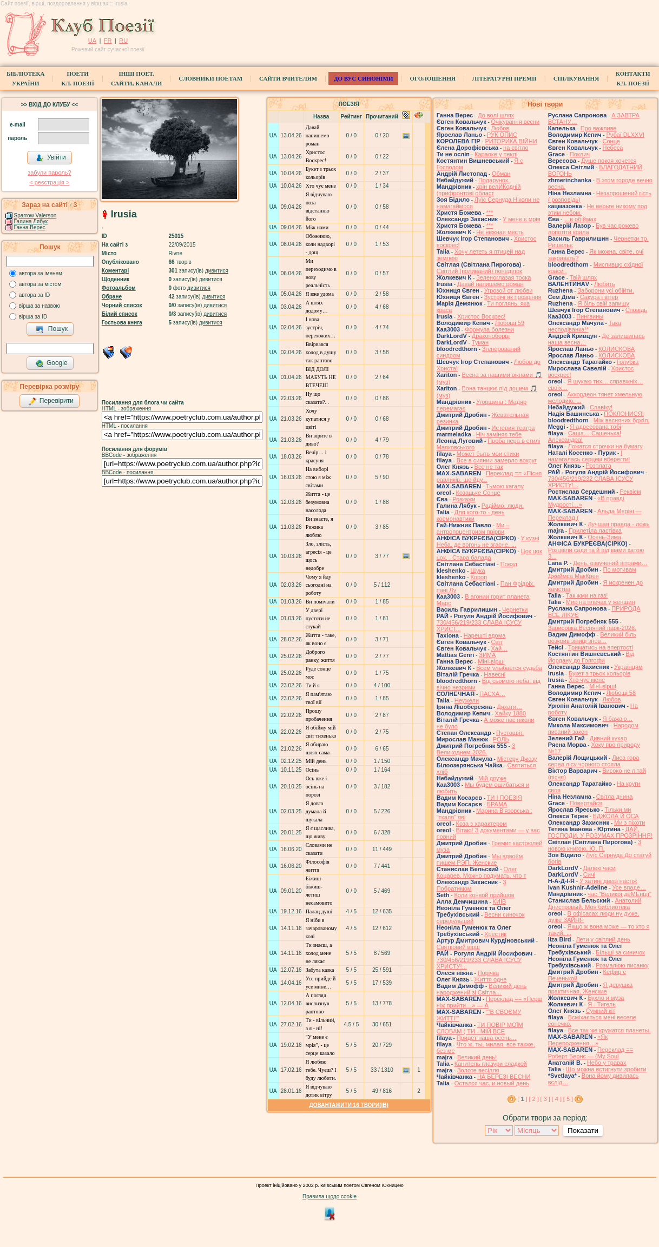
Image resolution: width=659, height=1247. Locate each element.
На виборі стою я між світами (318, 477)
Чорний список (122, 305)
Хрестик (495, 934)
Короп (478, 577)
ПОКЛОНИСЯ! (623, 413)
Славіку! (601, 407)
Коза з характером (481, 823)
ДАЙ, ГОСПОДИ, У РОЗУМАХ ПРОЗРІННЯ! (600, 832)
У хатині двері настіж (608, 881)
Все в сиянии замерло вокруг (497, 460)
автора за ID (34, 295)
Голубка (628, 362)
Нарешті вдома (485, 635)
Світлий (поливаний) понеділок (479, 271)
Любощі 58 (621, 692)
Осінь (312, 770)
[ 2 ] (533, 1099)
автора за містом (40, 284)
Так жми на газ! (587, 595)
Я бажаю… (618, 718)
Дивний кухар (608, 738)
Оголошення (433, 78)
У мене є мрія (522, 219)
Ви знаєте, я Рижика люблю (319, 527)
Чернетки (515, 609)
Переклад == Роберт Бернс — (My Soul (590, 1052)
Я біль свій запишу (603, 303)
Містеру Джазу (517, 758)
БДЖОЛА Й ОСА (616, 816)
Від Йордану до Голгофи (591, 657)
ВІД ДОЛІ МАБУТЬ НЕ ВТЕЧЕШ (321, 377)
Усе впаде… (629, 887)
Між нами (317, 227)
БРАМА (497, 804)
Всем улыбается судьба (509, 668)
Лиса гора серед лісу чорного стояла (594, 760)
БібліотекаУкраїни (25, 78)
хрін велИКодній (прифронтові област (479, 189)
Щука (477, 570)
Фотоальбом (119, 288)
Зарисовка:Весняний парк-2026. (592, 628)
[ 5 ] (568, 1099)
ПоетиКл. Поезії (77, 78)
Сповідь (636, 310)
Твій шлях (583, 277)
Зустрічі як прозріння (513, 297)
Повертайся (586, 803)
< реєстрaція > (49, 182)
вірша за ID (33, 317)
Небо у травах (607, 1062)
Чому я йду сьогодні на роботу (319, 585)
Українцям (628, 667)
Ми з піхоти (629, 822)
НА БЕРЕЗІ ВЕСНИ (504, 1076)
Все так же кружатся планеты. (609, 1030)
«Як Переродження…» (578, 1039)
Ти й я (313, 685)
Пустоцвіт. (510, 732)
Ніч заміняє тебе (499, 434)
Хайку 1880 (510, 713)
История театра (513, 427)
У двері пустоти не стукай (318, 618)
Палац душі (319, 911)
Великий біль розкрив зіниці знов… (592, 637)
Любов (500, 128)
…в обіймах (580, 219)
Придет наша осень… (487, 1037)
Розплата (598, 465)
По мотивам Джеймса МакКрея (592, 572)
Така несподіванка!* (585, 326)
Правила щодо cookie (329, 1196)
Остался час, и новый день (491, 1083)
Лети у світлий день (603, 939)
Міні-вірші (491, 661)
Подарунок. (494, 180)
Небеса (613, 147)
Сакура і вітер (599, 297)
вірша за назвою (39, 306)
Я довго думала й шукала (316, 811)
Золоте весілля (478, 1070)
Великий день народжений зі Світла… (482, 989)
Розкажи (464, 499)
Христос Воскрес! (481, 316)
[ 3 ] (545, 1099)
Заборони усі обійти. (605, 290)
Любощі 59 (509, 323)
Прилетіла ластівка (595, 530)
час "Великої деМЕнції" (619, 894)
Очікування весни (515, 121)
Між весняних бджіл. (622, 420)
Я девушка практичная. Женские (590, 987)
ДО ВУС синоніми (363, 78)
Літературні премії (504, 78)
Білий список (119, 314)
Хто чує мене (321, 186)
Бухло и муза (606, 997)
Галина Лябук (31, 221)
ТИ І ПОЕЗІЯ (504, 797)
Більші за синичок (620, 952)
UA (92, 40)
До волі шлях (496, 115)
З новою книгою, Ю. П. (594, 845)
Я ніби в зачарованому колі (321, 928)
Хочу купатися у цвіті (318, 419)
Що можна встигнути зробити (606, 1069)
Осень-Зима (604, 537)
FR (108, 40)
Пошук (51, 329)
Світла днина (614, 796)
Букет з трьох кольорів (599, 673)
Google (51, 363)
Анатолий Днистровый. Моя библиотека (595, 903)
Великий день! (477, 1057)
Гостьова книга (122, 323)
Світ (497, 642)
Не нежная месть (500, 232)
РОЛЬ (501, 739)
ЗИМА (487, 655)
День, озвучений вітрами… (610, 563)
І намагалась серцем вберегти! (589, 455)
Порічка (488, 973)
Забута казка (320, 970)
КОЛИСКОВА (616, 349)
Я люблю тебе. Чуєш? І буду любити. (321, 1070)
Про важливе (599, 128)
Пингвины (589, 316)
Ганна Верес (29, 227)
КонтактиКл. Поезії (633, 78)
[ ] (522, 1099)
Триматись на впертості (600, 647)
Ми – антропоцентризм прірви (473, 528)
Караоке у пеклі (496, 154)
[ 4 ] (557, 1099)
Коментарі (115, 271)
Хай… (499, 648)
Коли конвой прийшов (484, 895)
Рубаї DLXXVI (625, 134)
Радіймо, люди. (503, 505)
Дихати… (509, 707)
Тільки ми (617, 809)
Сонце (611, 141)
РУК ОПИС (502, 134)
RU (123, 40)
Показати (583, 1130)
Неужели (466, 700)
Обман (501, 173)
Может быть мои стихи (488, 453)
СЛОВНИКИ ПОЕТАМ (210, 78)
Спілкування (576, 78)
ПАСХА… (492, 694)
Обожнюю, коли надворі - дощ (320, 244)
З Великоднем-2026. (476, 748)
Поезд (508, 564)
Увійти (51, 158)
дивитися (216, 271)
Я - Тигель (602, 1004)
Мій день (316, 761)
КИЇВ (499, 901)
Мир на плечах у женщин (600, 602)
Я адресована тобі (595, 426)
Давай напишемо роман (317, 135)
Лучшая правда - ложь (618, 524)
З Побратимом (471, 885)
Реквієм (630, 491)
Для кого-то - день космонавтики (471, 515)
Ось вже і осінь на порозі (316, 786)
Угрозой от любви (508, 290)
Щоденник (115, 279)
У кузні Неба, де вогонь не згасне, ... (488, 541)
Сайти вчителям (288, 78)
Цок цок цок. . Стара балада (489, 554)
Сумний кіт (601, 1010)
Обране (112, 297)
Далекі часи (599, 868)
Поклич (580, 154)
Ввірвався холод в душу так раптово (321, 352)
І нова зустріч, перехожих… (321, 327)
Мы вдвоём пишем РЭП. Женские (480, 859)
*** (489, 212)
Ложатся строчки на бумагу (605, 446)
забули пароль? (49, 172)
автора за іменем (40, 273)
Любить (604, 284)
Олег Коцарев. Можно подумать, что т (481, 872)
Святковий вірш (458, 947)
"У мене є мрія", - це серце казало (320, 1045)
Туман (480, 342)
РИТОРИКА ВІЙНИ (511, 141)
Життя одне (491, 979)
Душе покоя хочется (608, 160)
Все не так (489, 466)
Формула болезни (489, 329)
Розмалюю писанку (622, 965)
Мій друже (492, 778)
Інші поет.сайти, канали (136, 78)
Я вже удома (320, 294)
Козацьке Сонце (478, 492)
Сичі (589, 874)
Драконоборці (491, 336)
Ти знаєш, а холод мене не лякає (319, 953)
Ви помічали (320, 602)
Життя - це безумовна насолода (318, 502)
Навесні (494, 674)
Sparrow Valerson (35, 215)
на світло (516, 147)
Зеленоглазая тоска (503, 277)
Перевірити (51, 401)
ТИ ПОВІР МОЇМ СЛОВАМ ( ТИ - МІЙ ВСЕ (480, 1028)
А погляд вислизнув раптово (317, 1003)
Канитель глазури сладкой (490, 1063)
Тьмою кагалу (505, 486)
